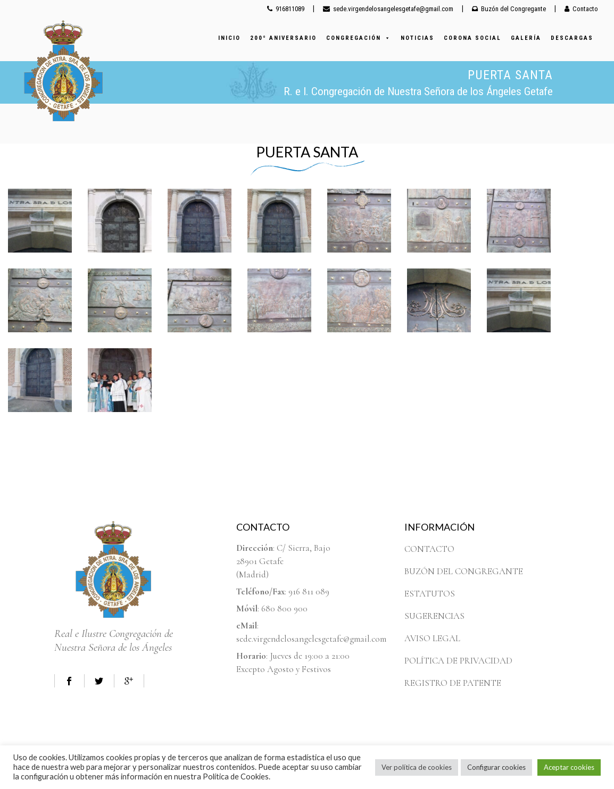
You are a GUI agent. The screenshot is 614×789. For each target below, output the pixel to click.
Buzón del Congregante (509, 9)
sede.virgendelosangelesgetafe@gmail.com (388, 9)
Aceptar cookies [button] (569, 767)
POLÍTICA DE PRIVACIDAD (458, 660)
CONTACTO (429, 549)
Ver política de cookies (416, 767)
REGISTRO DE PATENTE (452, 683)
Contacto (581, 9)
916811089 (285, 9)
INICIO (229, 38)
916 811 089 (308, 591)
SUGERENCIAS (434, 616)
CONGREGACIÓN (358, 38)
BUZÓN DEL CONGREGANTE (463, 571)
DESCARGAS (572, 38)
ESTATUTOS (429, 593)
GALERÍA (526, 38)
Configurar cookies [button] (496, 767)
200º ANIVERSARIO (283, 38)
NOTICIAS (417, 38)
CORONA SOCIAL (472, 38)
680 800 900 (284, 608)
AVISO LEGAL (432, 638)
